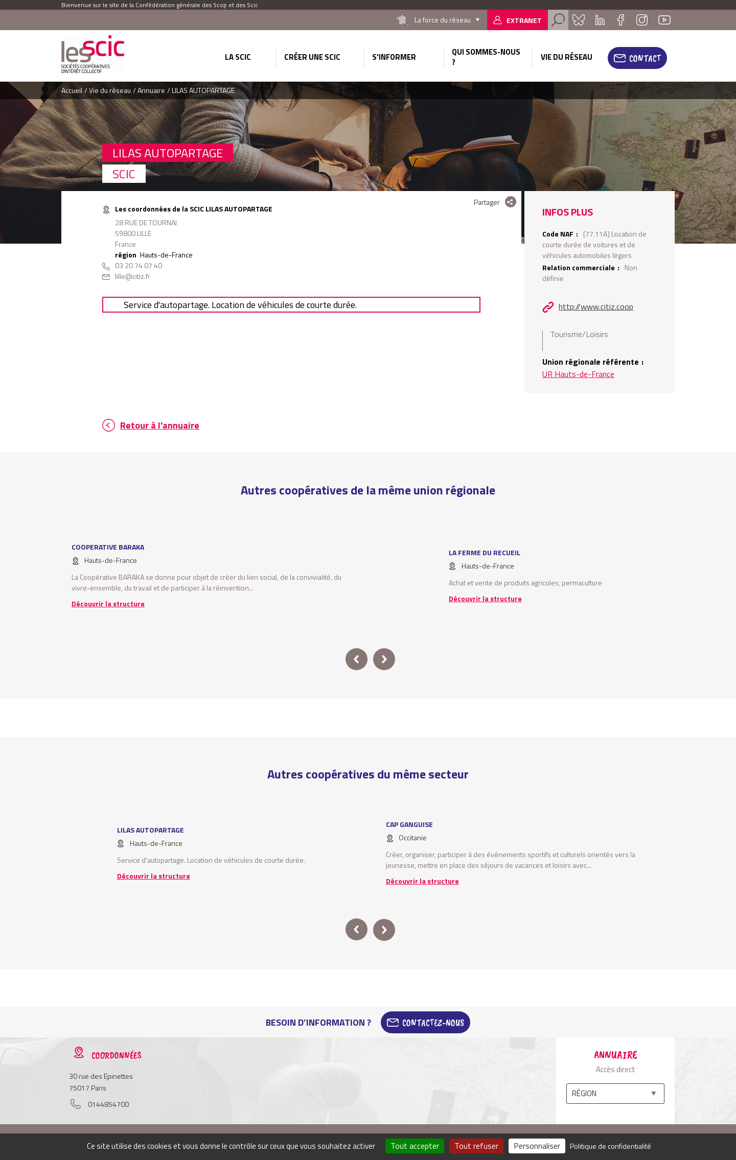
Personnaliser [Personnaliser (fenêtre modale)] (537, 1146)
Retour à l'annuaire (159, 425)
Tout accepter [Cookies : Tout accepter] (414, 1146)
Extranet (524, 20)
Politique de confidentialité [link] (610, 1146)
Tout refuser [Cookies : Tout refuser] (476, 1146)
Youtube (664, 20)
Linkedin (600, 20)
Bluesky (578, 20)
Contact (645, 58)
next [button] (384, 659)
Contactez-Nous (433, 1022)
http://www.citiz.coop (596, 306)
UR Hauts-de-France (578, 374)
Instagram (642, 20)
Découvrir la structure (108, 603)
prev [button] (356, 659)
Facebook (620, 20)
